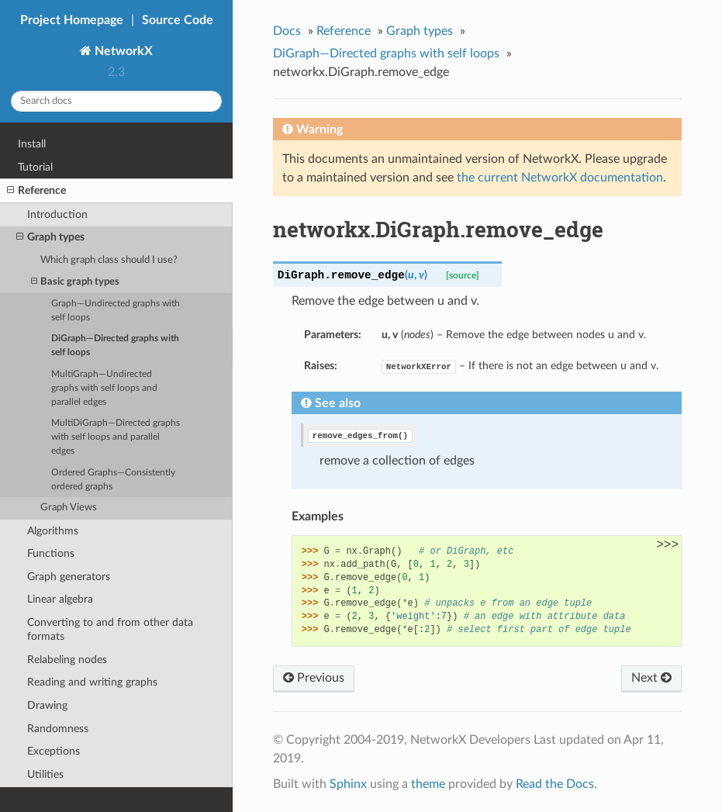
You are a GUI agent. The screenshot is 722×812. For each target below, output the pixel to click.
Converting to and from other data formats (110, 629)
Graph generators (68, 576)
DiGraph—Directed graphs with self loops (115, 345)
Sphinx (348, 784)
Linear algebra (60, 599)
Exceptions (53, 751)
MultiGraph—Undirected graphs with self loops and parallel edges (104, 388)
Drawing (47, 705)
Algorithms (52, 531)
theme (428, 784)
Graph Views (68, 508)
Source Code (177, 20)
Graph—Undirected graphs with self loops (115, 310)
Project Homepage (71, 20)
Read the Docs (555, 784)
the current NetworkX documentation (560, 177)
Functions (50, 553)
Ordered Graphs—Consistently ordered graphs (113, 479)
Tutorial (35, 167)
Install (32, 144)
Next (651, 678)
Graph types (50, 237)
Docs (287, 31)
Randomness (57, 728)
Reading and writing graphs (92, 682)
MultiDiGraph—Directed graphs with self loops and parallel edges (115, 437)
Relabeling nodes (67, 659)
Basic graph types (75, 282)
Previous (313, 678)
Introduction (57, 214)
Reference (36, 191)
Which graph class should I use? (109, 260)
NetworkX (122, 51)
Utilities (45, 774)
